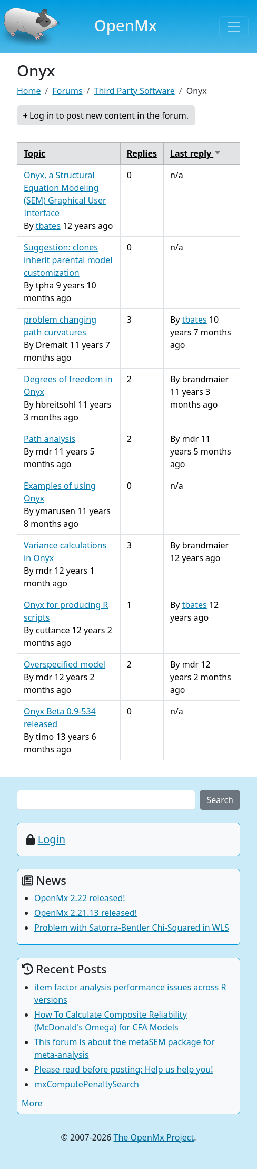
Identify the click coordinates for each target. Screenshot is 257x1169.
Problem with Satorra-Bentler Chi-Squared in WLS (131, 927)
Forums (67, 90)
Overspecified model (64, 664)
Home (29, 90)
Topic (34, 153)
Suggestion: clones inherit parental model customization (68, 259)
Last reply (196, 153)
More (32, 1103)
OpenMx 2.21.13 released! (85, 913)
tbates (48, 225)
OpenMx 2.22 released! (79, 898)
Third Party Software (134, 90)
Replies (142, 153)
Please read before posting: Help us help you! (123, 1069)
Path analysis (49, 439)
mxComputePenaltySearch (86, 1084)
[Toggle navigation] (234, 26)
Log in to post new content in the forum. (109, 115)
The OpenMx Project (154, 1137)
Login (51, 839)
